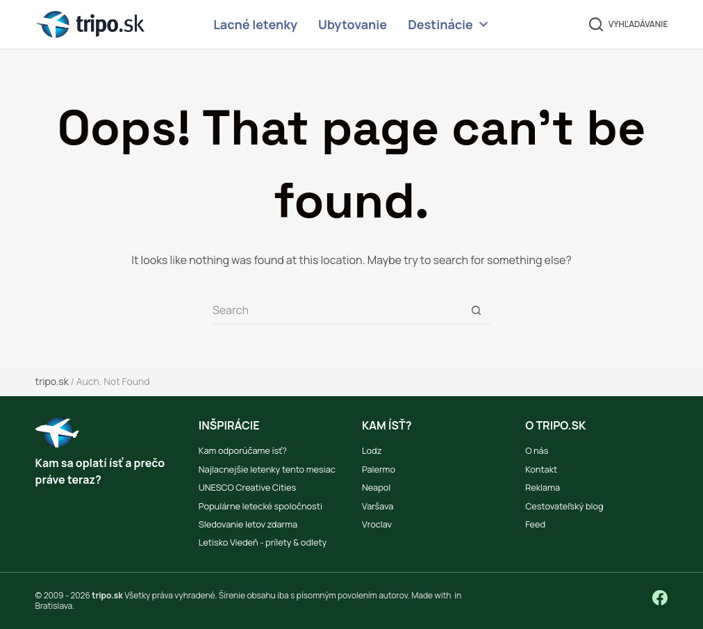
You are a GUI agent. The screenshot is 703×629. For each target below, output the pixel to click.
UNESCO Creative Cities (248, 487)
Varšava (377, 506)
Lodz (371, 450)
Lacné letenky (255, 24)
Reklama (542, 487)
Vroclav (377, 524)
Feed (535, 524)
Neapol (376, 487)
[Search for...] (338, 311)
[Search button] (476, 311)
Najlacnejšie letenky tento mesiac (267, 469)
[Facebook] (660, 597)
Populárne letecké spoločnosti (260, 506)
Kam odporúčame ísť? (243, 450)
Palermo (378, 469)
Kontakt (541, 469)
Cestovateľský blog (564, 506)
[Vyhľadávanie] (628, 24)
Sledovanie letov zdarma (248, 524)
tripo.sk (52, 381)
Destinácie (449, 24)
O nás (536, 450)
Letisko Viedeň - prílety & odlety (262, 542)
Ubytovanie (352, 24)
